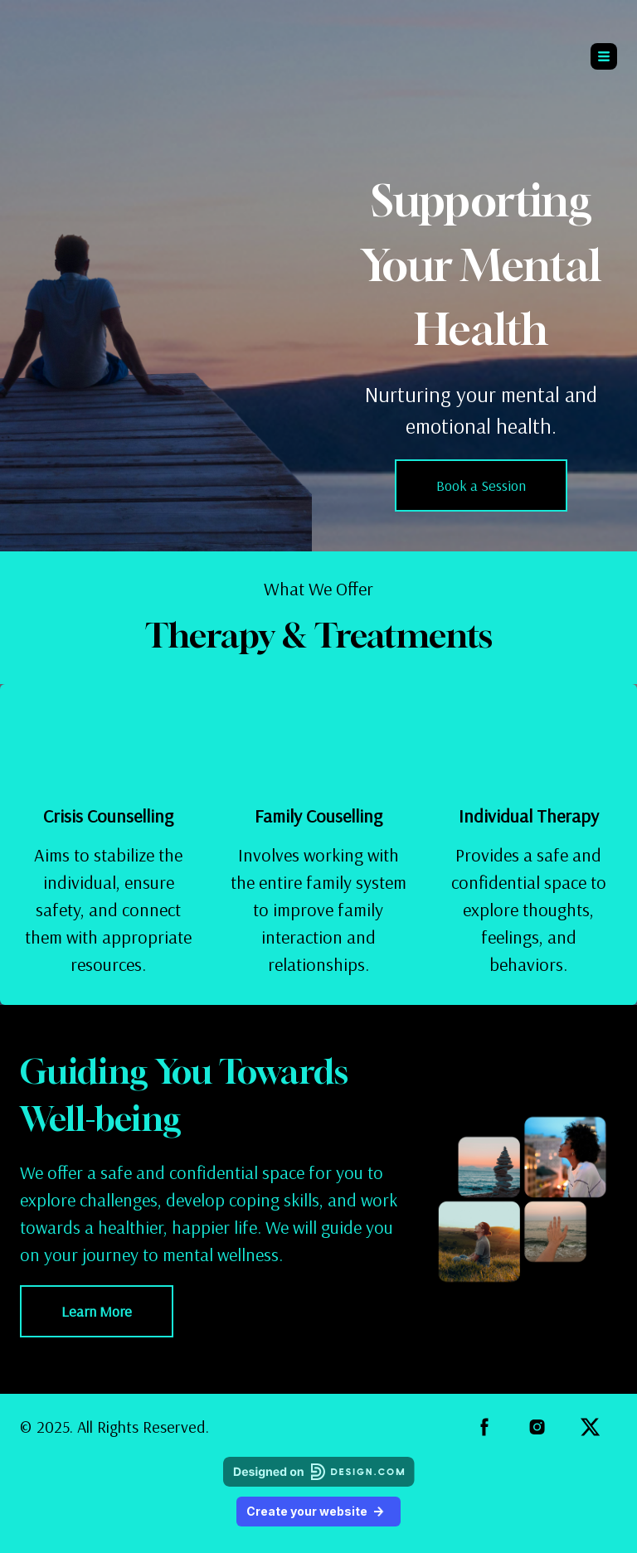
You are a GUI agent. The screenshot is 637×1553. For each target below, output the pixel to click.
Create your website (318, 1511)
